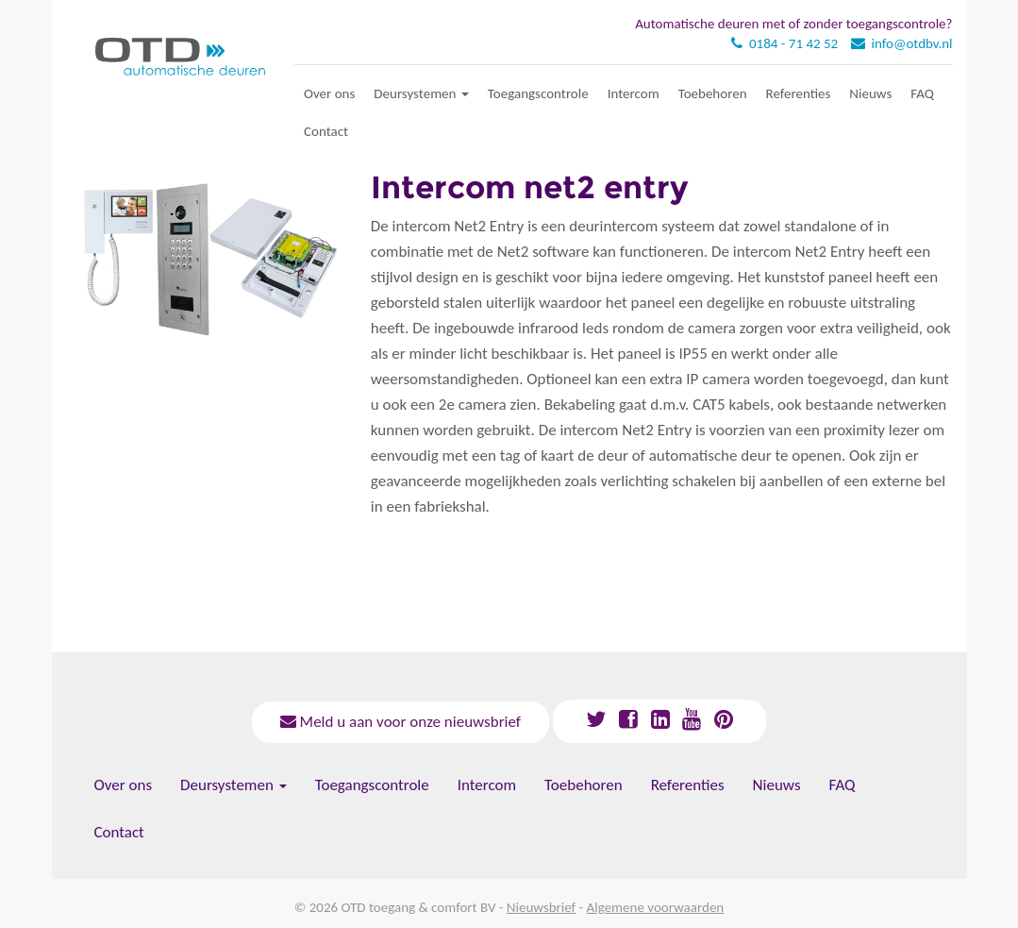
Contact (326, 131)
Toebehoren (712, 93)
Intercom (633, 93)
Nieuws (870, 93)
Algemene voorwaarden (656, 907)
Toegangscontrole (538, 93)
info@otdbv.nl (912, 43)
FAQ (922, 93)
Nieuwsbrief (541, 907)
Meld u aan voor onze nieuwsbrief (400, 722)
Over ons (329, 93)
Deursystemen (421, 93)
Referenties (798, 93)
